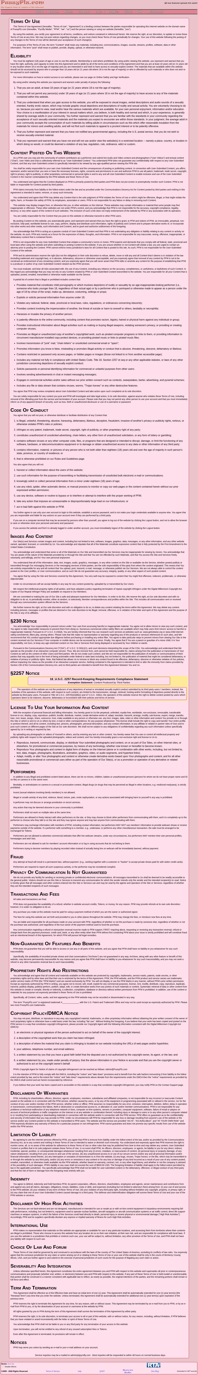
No (9, 1364)
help (80, 1371)
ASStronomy (155, 11)
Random (54, 11)
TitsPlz (128, 11)
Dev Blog (155, 1371)
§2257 (102, 1371)
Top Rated (84, 11)
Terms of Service (53, 1371)
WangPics (113, 11)
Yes (12, 1364)
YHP (140, 11)
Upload (39, 11)
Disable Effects (10, 1366)
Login (98, 11)
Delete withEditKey (128, 1371)
